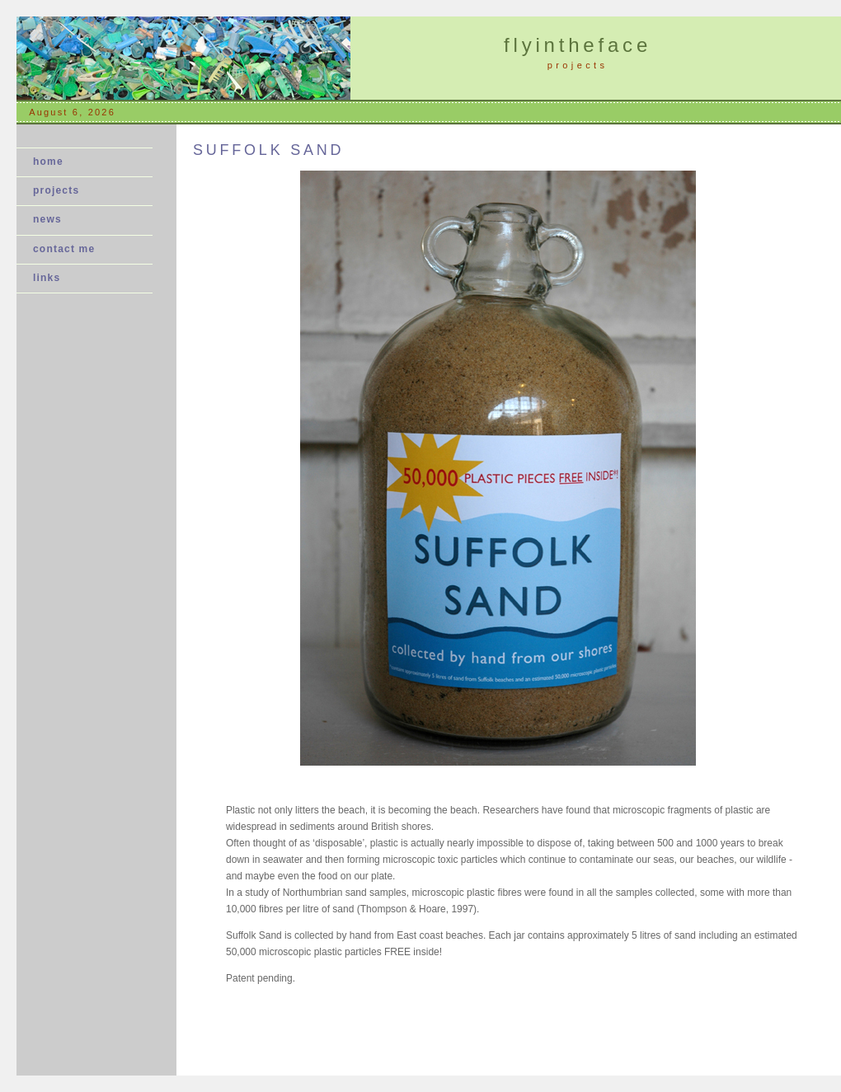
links (46, 278)
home (48, 161)
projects (56, 190)
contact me (64, 249)
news (52, 219)
